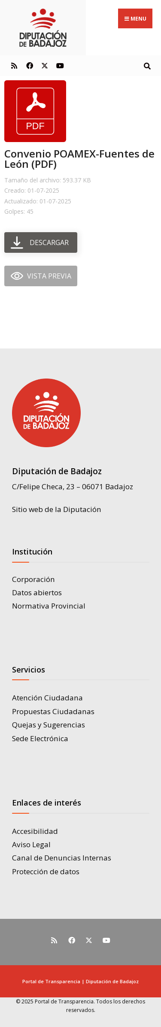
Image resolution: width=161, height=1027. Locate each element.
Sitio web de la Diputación (56, 509)
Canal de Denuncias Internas (61, 858)
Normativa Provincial (48, 606)
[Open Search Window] (147, 65)
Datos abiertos (37, 592)
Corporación (33, 579)
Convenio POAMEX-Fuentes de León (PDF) (79, 158)
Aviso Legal (31, 844)
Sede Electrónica (40, 738)
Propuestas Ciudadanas (53, 711)
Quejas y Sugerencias (48, 725)
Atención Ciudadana (47, 698)
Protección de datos (45, 871)
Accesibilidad (35, 831)
